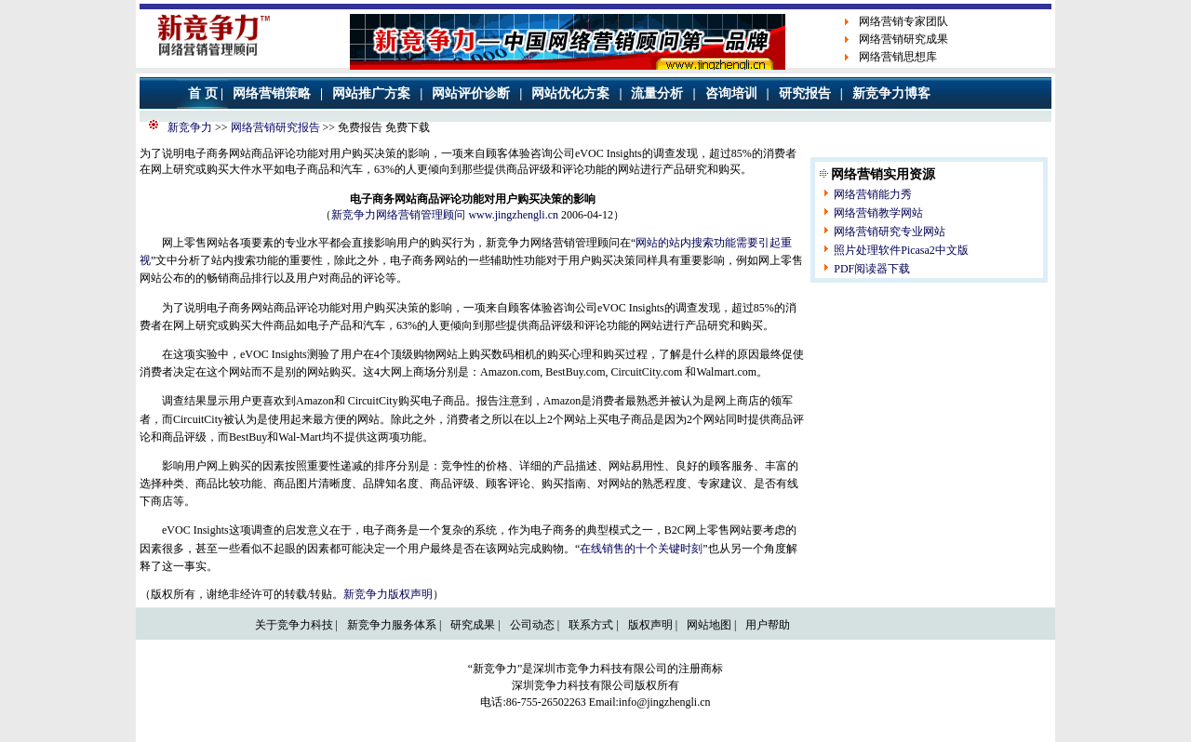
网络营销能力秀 (873, 194)
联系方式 (591, 624)
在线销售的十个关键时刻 (641, 548)
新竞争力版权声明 (388, 594)
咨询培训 (731, 93)
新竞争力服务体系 (391, 624)
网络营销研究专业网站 (889, 231)
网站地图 (709, 624)
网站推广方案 (371, 93)
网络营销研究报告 (275, 127)
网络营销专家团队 (903, 21)
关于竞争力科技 (294, 624)
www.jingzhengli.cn (513, 214)
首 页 (203, 93)
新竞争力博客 (891, 93)
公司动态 (532, 624)
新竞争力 (189, 127)
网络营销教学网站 (878, 212)
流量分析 (657, 93)
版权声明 (650, 624)
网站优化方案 (570, 93)
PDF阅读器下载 (872, 268)
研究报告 (805, 93)
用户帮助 (767, 624)
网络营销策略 (272, 93)
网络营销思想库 (898, 56)
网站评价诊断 (471, 93)
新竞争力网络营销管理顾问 (398, 214)
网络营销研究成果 (903, 39)
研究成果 (472, 624)
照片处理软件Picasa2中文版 (901, 250)
